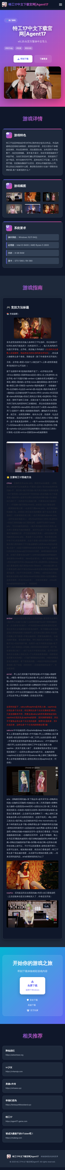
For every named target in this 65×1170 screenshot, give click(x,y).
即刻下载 (23, 59)
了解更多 (43, 59)
